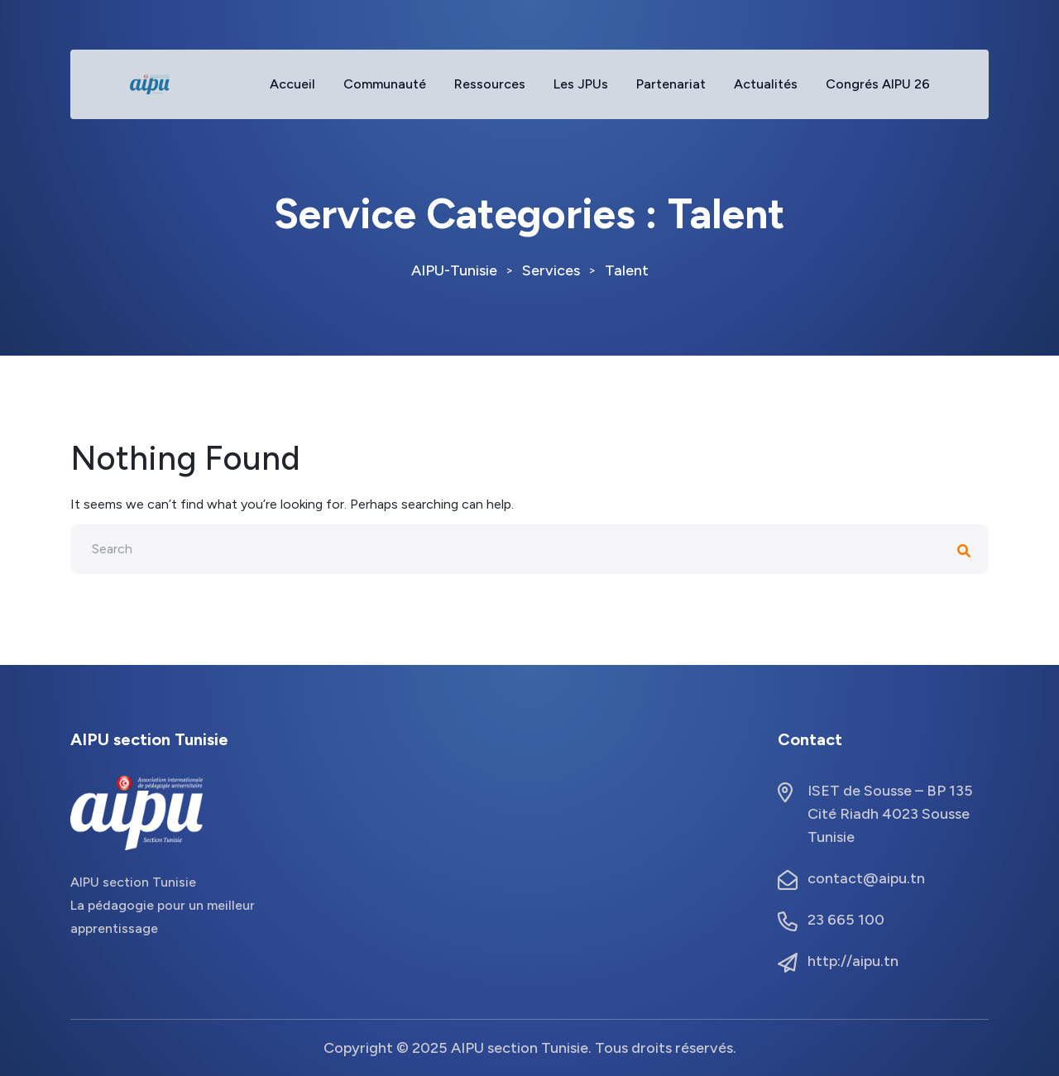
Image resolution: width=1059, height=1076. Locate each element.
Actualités (766, 84)
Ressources (489, 84)
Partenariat (671, 84)
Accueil (292, 84)
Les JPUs (580, 84)
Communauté (384, 84)
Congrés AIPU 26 (878, 84)
